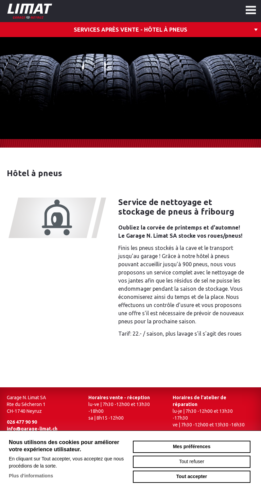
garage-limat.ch (49, 11)
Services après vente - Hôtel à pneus (130, 29)
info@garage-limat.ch (32, 429)
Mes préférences (192, 446)
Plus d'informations (31, 475)
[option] (130, 88)
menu (251, 10)
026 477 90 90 (22, 422)
